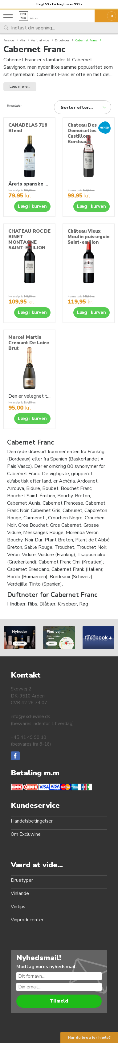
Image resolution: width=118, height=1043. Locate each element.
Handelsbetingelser (32, 821)
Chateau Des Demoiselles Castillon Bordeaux (82, 133)
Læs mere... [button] (20, 86)
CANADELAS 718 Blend (27, 128)
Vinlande (20, 893)
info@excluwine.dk (30, 716)
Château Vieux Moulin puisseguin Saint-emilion (88, 236)
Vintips (18, 907)
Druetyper (22, 880)
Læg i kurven (32, 206)
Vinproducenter (27, 920)
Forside (8, 40)
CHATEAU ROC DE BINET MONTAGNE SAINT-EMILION (29, 239)
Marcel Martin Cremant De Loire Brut (28, 342)
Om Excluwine (26, 834)
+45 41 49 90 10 (28, 737)
